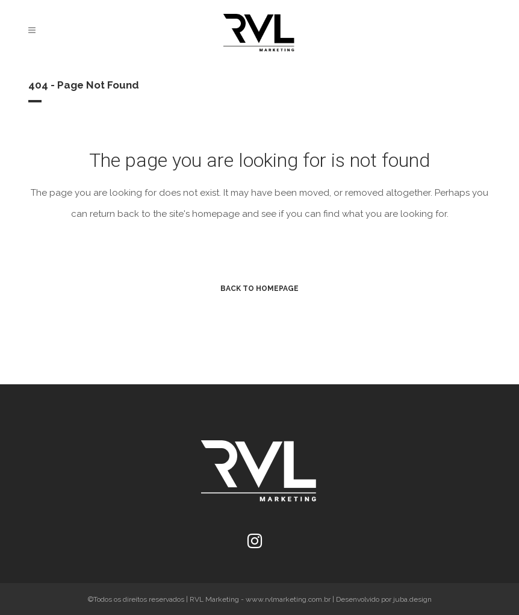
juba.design (412, 599)
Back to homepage (259, 288)
